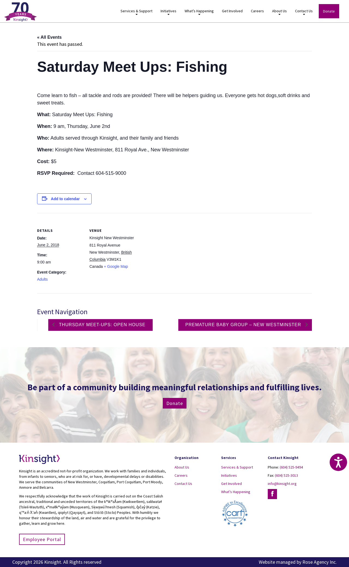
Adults (42, 279)
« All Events (49, 37)
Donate (329, 11)
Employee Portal (42, 539)
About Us (279, 11)
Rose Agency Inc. (319, 562)
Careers (257, 10)
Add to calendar (65, 199)
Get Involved (232, 10)
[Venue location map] (170, 251)
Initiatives (168, 11)
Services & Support (136, 11)
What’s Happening (199, 11)
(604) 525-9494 (291, 467)
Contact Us (304, 11)
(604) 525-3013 (286, 475)
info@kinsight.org (282, 483)
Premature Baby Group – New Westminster (244, 324)
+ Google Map (116, 266)
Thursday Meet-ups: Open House (102, 324)
